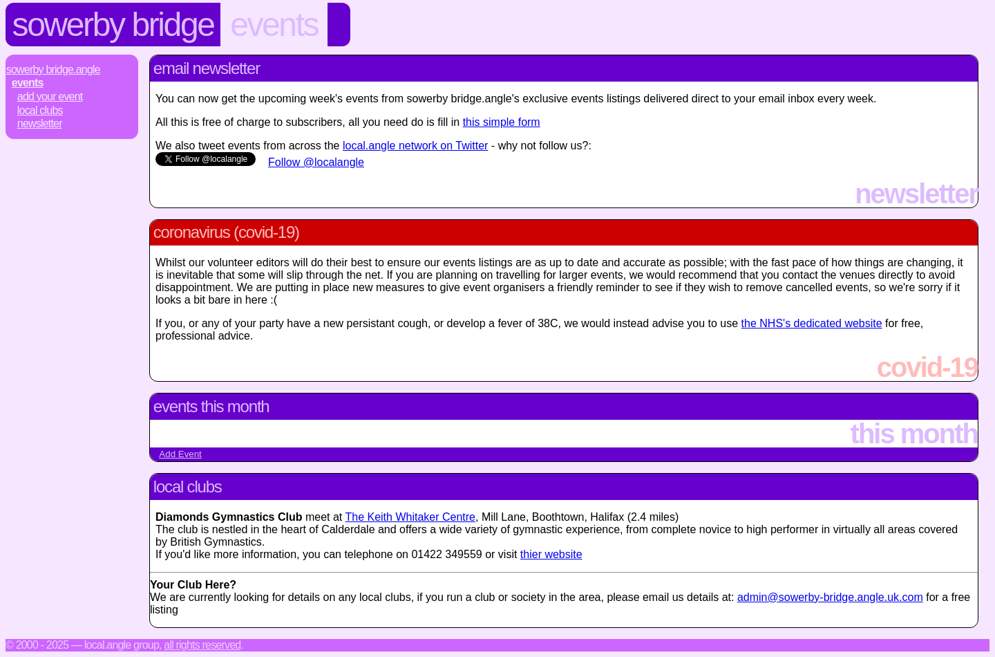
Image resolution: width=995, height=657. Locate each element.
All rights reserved (202, 645)
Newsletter (39, 123)
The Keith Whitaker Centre (410, 517)
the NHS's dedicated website (811, 323)
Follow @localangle (316, 162)
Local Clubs (40, 110)
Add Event (180, 454)
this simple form (501, 122)
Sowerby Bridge (113, 24)
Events (274, 24)
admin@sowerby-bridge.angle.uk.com (830, 597)
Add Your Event (50, 96)
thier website (551, 554)
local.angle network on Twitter (415, 145)
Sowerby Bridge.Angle (53, 69)
